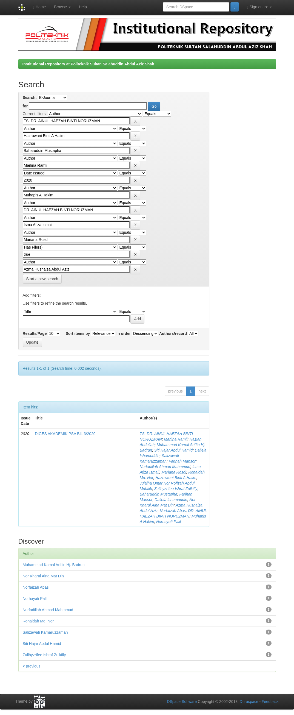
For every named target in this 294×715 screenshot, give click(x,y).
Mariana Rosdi (173, 472)
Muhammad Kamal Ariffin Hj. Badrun (54, 565)
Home (39, 7)
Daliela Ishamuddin (171, 499)
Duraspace (249, 701)
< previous (32, 666)
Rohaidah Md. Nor (38, 621)
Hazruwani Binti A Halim (175, 477)
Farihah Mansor (182, 461)
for (25, 106)
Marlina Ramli (175, 439)
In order (123, 333)
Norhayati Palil (168, 521)
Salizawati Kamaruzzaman (45, 632)
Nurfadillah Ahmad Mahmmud (165, 466)
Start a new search (42, 279)
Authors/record (173, 333)
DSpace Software (182, 701)
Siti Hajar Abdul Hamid (173, 450)
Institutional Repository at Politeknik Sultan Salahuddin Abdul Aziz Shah (88, 64)
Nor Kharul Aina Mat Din (43, 576)
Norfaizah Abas (173, 510)
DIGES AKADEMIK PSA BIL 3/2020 (65, 434)
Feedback (270, 701)
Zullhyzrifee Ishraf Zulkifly (176, 488)
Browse (62, 7)
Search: (30, 97)
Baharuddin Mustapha (158, 494)
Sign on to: (259, 7)
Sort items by (78, 333)
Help (83, 7)
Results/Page (35, 333)
